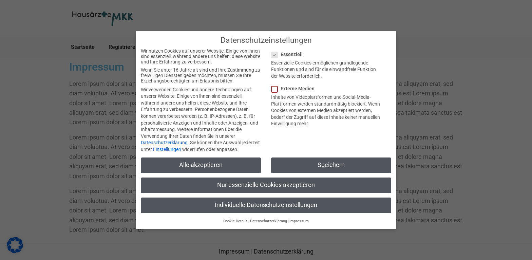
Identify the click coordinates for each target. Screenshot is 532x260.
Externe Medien (295, 88)
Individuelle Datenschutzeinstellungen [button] (266, 205)
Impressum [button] (299, 221)
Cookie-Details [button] (235, 221)
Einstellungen (167, 149)
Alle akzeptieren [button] (201, 165)
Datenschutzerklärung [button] (268, 221)
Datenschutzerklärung (164, 142)
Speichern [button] (331, 165)
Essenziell (289, 54)
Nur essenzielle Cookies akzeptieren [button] (266, 185)
